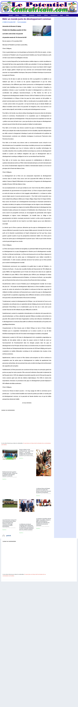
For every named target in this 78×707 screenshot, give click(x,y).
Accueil (11, 15)
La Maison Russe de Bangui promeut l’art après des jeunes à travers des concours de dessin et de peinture (43, 489)
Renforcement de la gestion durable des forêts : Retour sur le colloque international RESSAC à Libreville (9, 473)
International (54, 15)
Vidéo (67, 15)
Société (39, 15)
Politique (24, 15)
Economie (31, 15)
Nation (17, 15)
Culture (46, 15)
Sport (61, 15)
